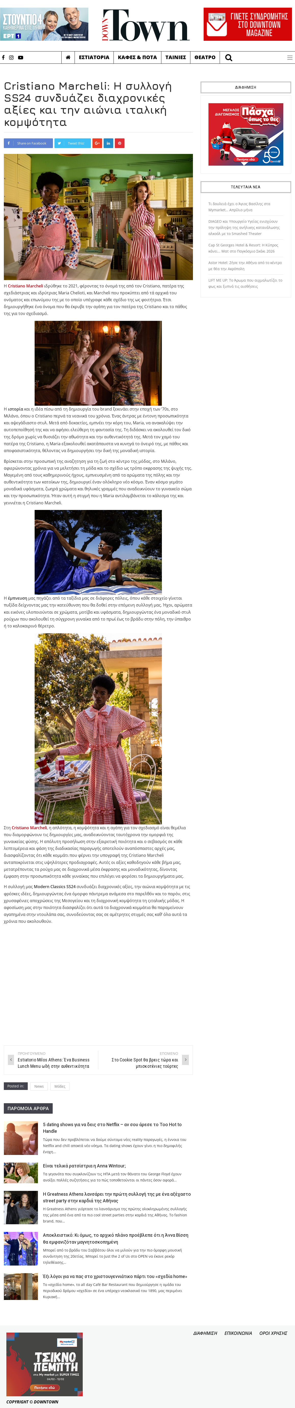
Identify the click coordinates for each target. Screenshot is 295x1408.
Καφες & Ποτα (137, 57)
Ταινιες (175, 57)
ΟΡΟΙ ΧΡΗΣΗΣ (273, 1333)
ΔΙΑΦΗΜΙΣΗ (205, 1333)
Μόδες (59, 1086)
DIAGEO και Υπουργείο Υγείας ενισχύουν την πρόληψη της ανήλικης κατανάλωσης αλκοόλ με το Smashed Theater (244, 227)
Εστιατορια (94, 57)
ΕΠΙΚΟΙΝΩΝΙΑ (238, 1333)
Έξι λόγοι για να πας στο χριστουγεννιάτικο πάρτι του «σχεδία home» (115, 1276)
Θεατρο (205, 57)
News (39, 1086)
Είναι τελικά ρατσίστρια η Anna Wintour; (84, 1165)
